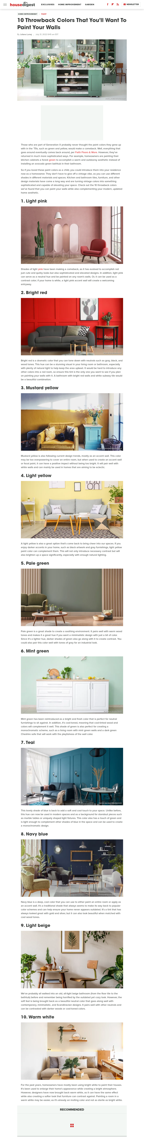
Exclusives (47, 4)
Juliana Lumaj (26, 34)
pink (40, 269)
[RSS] (118, 5)
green (52, 160)
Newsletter (131, 4)
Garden (89, 4)
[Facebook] (108, 5)
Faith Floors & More (86, 152)
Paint (44, 14)
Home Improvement (69, 4)
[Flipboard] (113, 5)
